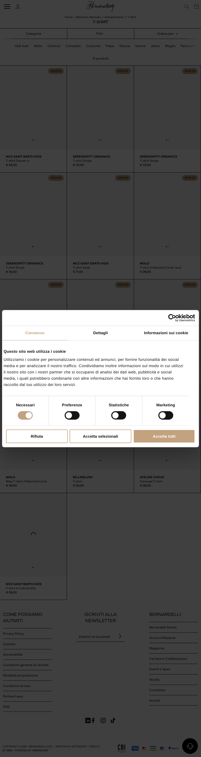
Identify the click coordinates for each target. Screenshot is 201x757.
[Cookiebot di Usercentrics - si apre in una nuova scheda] (172, 318)
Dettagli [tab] (100, 333)
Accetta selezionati (100, 436)
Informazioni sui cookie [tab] (166, 333)
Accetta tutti (164, 436)
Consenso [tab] (34, 333)
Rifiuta (37, 436)
